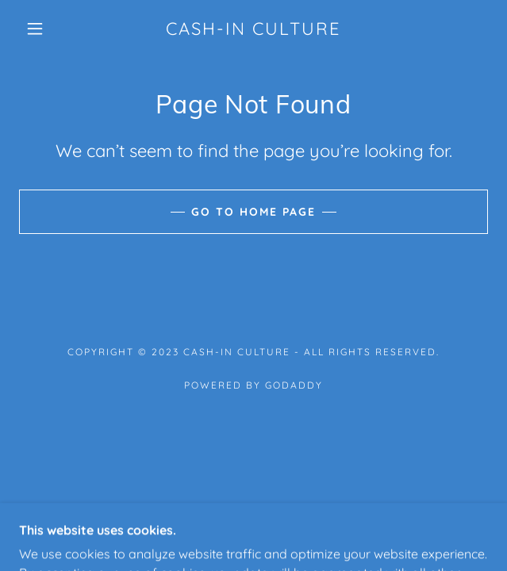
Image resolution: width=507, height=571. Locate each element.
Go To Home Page (253, 212)
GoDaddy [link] (294, 385)
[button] (42, 28)
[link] (253, 28)
